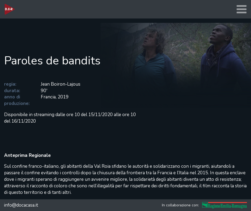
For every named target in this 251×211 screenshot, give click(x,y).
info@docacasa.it (21, 205)
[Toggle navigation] (241, 9)
